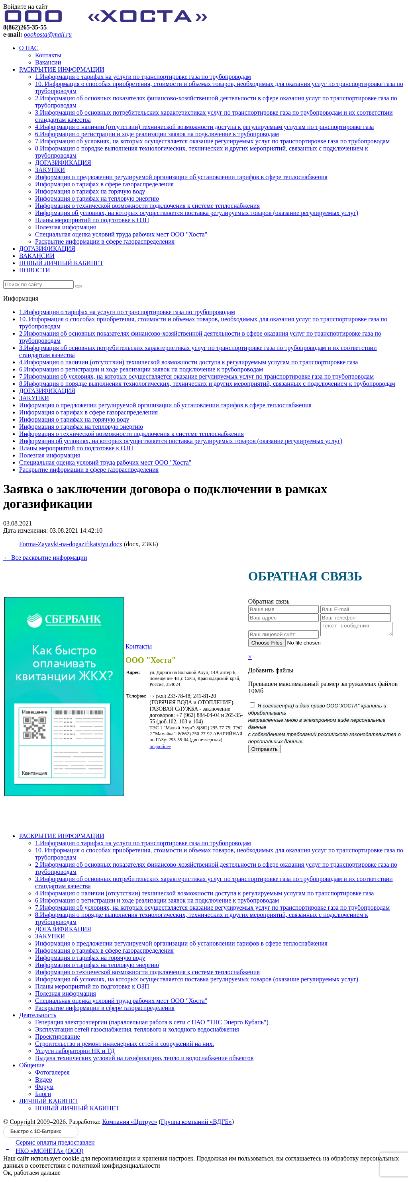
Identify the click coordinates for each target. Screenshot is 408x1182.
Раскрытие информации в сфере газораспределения (105, 241)
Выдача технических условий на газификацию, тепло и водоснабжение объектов (144, 1060)
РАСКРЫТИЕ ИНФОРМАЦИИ (61, 69)
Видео (43, 1081)
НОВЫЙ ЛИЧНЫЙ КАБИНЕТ (61, 263)
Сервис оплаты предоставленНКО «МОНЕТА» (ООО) (55, 1149)
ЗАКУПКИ (50, 169)
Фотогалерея (52, 1074)
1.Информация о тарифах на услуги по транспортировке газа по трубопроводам (143, 76)
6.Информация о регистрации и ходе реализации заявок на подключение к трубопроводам (157, 134)
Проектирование (57, 1038)
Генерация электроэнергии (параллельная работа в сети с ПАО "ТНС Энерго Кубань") (152, 1024)
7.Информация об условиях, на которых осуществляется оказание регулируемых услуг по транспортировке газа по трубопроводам (212, 141)
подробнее (160, 747)
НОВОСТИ (34, 270)
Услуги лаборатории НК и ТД (75, 1053)
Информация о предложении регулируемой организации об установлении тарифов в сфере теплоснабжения (181, 177)
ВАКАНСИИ (37, 255)
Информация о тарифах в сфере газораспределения (104, 184)
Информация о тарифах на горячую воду (90, 191)
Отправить (264, 751)
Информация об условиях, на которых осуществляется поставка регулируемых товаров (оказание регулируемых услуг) (196, 212)
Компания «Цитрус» (129, 1124)
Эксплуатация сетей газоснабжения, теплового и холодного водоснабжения (137, 1031)
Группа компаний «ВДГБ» (196, 1124)
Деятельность (37, 1017)
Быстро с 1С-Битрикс (35, 1134)
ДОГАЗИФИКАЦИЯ (63, 162)
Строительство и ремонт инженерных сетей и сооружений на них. (124, 1046)
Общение (31, 1067)
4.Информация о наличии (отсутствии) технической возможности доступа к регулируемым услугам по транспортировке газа (204, 126)
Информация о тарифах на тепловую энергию (97, 198)
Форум (44, 1089)
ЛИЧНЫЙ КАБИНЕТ (48, 1103)
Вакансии (48, 62)
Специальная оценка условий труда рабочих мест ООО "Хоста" (121, 234)
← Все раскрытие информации (45, 557)
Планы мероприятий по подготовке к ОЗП (92, 220)
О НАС (29, 48)
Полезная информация (65, 227)
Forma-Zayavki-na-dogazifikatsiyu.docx (70, 544)
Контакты (48, 55)
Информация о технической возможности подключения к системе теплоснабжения (147, 205)
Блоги (43, 1096)
